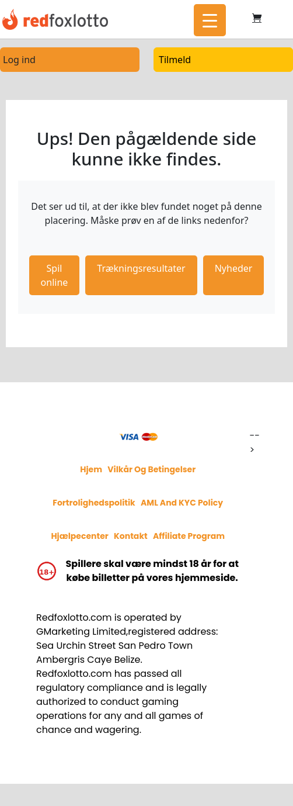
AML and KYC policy (182, 502)
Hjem (91, 469)
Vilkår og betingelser (151, 469)
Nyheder (234, 268)
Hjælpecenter (79, 536)
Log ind (19, 59)
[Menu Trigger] (210, 20)
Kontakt (131, 536)
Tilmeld (175, 59)
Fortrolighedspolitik (94, 502)
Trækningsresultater (141, 268)
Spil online (54, 275)
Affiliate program (189, 536)
